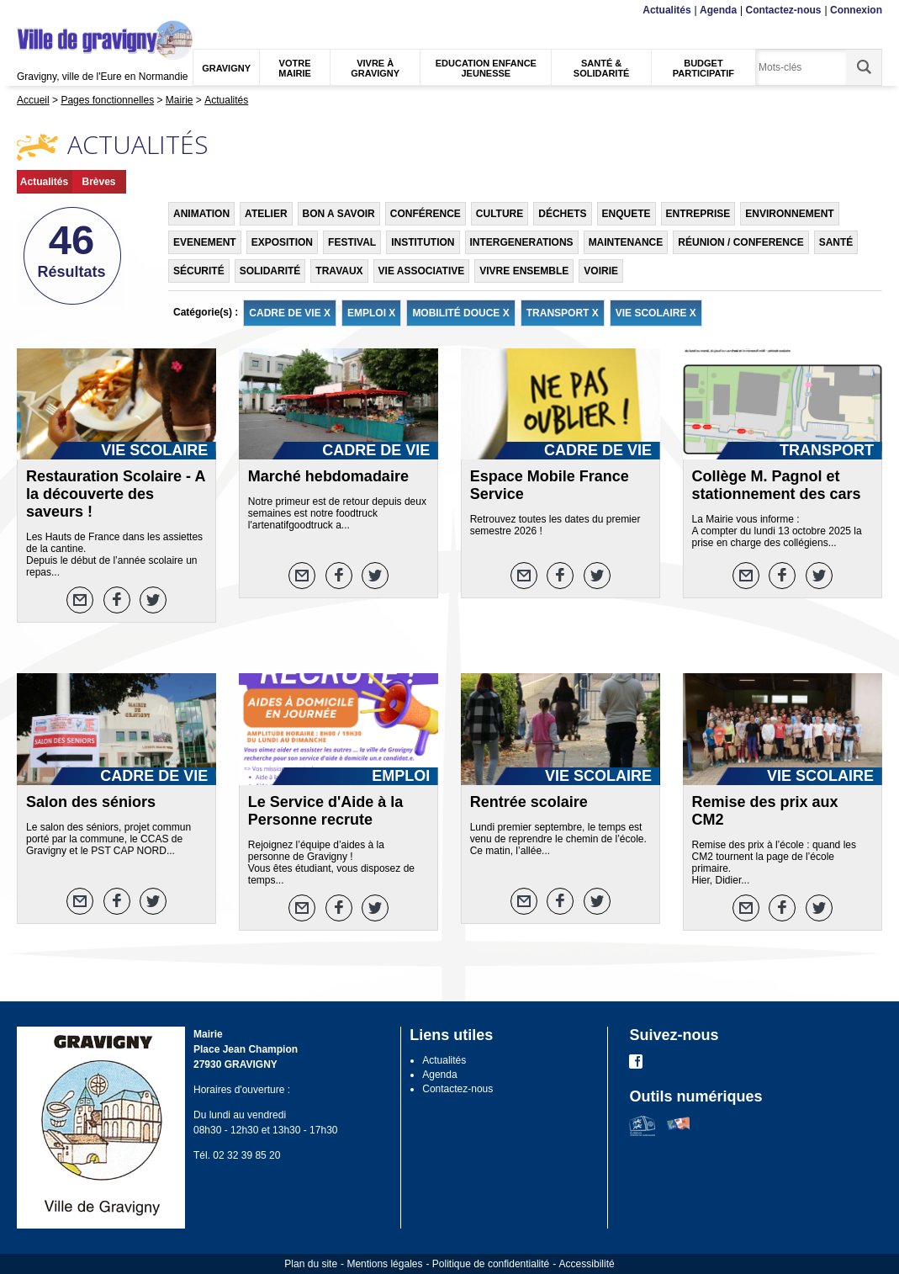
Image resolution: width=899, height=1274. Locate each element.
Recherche (96, 10)
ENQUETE (626, 214)
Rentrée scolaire (529, 802)
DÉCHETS (562, 214)
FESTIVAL (352, 242)
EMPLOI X (371, 313)
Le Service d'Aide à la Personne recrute (325, 811)
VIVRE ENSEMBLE (523, 271)
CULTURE (499, 214)
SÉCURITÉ (199, 271)
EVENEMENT (204, 242)
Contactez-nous (784, 10)
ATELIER (266, 214)
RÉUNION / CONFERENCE (740, 242)
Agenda (718, 10)
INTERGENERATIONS (522, 242)
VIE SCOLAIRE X (656, 313)
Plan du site (310, 1264)
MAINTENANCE (626, 242)
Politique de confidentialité (490, 1264)
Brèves (98, 182)
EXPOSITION (282, 242)
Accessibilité (587, 1264)
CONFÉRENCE (425, 214)
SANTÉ (836, 242)
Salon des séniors (91, 802)
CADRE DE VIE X (290, 313)
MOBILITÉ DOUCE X (460, 313)
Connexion (856, 10)
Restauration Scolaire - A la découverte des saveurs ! (115, 494)
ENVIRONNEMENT (789, 214)
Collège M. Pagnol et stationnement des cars (776, 485)
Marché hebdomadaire (328, 476)
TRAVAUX (338, 271)
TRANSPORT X (562, 313)
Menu (27, 10)
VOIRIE (601, 271)
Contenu (56, 10)
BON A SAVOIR (339, 214)
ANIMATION (201, 214)
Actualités (666, 10)
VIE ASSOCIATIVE (421, 271)
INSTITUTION (422, 242)
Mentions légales (384, 1264)
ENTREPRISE (698, 214)
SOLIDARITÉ (270, 271)
